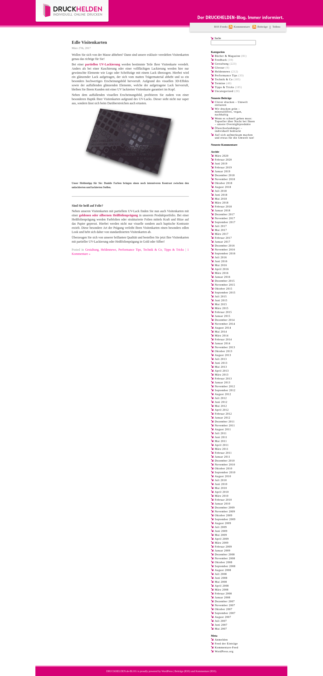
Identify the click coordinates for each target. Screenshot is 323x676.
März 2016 (222, 273)
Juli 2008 (221, 574)
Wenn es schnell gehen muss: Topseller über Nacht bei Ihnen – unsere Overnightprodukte (235, 121)
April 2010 (222, 491)
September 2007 (225, 613)
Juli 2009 (221, 527)
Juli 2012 (221, 398)
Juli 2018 (221, 190)
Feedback (221, 59)
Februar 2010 (223, 499)
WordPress (167, 671)
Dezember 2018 (225, 175)
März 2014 (222, 335)
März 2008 (222, 589)
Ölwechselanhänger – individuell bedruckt (228, 129)
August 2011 (223, 429)
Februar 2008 (223, 593)
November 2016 (225, 249)
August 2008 (223, 570)
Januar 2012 (223, 417)
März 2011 (222, 448)
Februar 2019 (223, 167)
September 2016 (225, 253)
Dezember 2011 (225, 421)
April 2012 (222, 409)
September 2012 (225, 390)
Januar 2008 (223, 597)
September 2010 (225, 472)
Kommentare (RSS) (205, 671)
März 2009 (222, 542)
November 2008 (225, 558)
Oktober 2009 (223, 515)
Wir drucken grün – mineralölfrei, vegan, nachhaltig (228, 111)
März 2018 (222, 202)
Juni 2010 (221, 484)
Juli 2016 (221, 257)
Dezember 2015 (225, 280)
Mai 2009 (221, 534)
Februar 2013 (223, 378)
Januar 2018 (223, 210)
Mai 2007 (221, 628)
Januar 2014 (223, 343)
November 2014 (225, 323)
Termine (220, 83)
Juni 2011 (221, 437)
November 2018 (225, 179)
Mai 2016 (221, 265)
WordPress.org (224, 651)
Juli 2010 (221, 480)
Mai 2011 (221, 441)
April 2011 (222, 445)
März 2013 (222, 374)
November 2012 (225, 386)
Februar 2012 (223, 413)
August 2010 (223, 476)
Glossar (220, 67)
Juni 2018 (221, 194)
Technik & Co (152, 249)
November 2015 (225, 284)
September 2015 (225, 292)
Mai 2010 (221, 488)
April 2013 (222, 370)
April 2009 (222, 538)
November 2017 (225, 218)
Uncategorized (224, 91)
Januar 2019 (223, 171)
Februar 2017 (223, 237)
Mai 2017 (221, 230)
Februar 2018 (223, 206)
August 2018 (223, 187)
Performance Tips (129, 249)
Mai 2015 (221, 304)
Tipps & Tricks (174, 249)
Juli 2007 (221, 620)
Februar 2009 (223, 546)
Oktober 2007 (223, 609)
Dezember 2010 (225, 460)
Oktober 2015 (223, 288)
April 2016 (222, 269)
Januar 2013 (223, 382)
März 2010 (222, 495)
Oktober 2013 (223, 351)
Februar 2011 (223, 452)
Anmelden (221, 639)
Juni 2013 (221, 362)
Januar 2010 (223, 503)
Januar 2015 (223, 316)
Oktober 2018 (223, 183)
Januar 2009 (223, 550)
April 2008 (222, 585)
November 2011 (225, 425)
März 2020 (222, 155)
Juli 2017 (221, 226)
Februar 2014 (223, 339)
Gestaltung (92, 249)
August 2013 (223, 355)
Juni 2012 (221, 402)
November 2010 (225, 464)
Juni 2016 (221, 261)
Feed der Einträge (226, 643)
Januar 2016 (223, 276)
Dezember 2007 (225, 601)
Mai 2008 (221, 581)
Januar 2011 (222, 456)
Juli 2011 (221, 433)
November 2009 (225, 511)
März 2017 (222, 233)
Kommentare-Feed (226, 647)
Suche (218, 38)
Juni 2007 (221, 624)
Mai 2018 (221, 198)
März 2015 (222, 308)
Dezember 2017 (225, 214)
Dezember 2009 (225, 507)
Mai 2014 (221, 331)
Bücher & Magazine (227, 55)
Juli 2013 (221, 359)
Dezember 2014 (225, 319)
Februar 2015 (223, 312)
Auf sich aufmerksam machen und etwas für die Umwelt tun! (234, 136)
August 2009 (223, 523)
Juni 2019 (221, 163)
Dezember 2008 (225, 554)
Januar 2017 (223, 241)
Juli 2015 (221, 296)
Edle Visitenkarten (89, 42)
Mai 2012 (221, 405)
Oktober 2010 (223, 468)
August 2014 (223, 327)
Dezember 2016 (225, 245)
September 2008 (225, 566)
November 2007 (225, 605)
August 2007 (223, 617)
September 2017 (225, 222)
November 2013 (225, 347)
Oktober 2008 (223, 562)
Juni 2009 (221, 531)
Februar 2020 (223, 159)
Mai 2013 (221, 366)
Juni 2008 (221, 577)
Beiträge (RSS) (182, 671)
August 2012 (223, 394)
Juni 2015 (221, 300)
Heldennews (108, 249)
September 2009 (225, 519)
